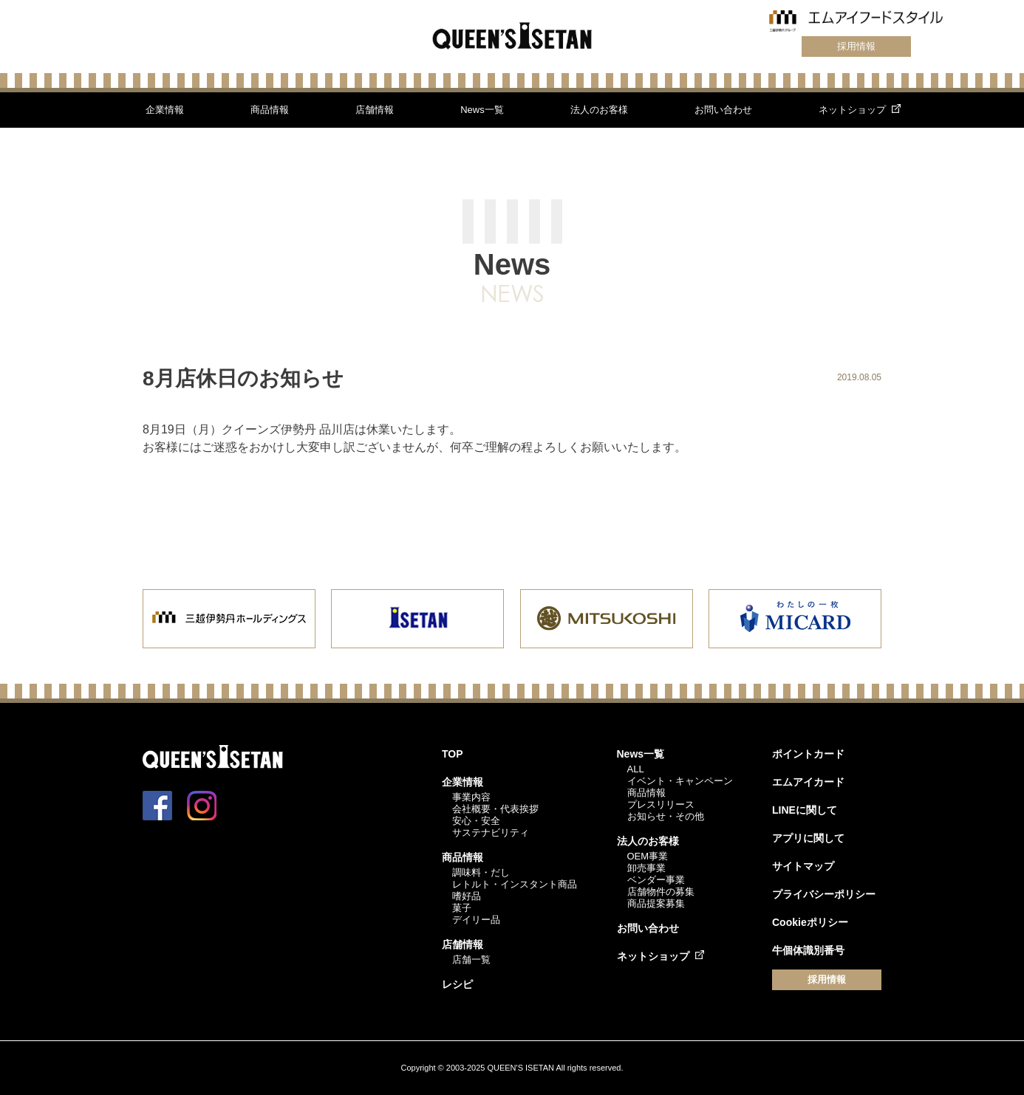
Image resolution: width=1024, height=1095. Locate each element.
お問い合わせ (723, 109)
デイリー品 (476, 919)
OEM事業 (648, 856)
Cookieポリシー (810, 922)
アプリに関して (808, 838)
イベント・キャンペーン (680, 780)
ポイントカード (808, 754)
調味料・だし (481, 872)
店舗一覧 (471, 959)
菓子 (461, 907)
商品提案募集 (656, 903)
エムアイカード (808, 782)
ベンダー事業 (656, 879)
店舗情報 (374, 109)
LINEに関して (804, 810)
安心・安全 (476, 820)
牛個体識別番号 (808, 950)
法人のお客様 (599, 109)
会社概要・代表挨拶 (495, 808)
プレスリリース (660, 804)
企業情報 (165, 109)
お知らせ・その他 (665, 816)
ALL (635, 769)
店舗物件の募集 (660, 891)
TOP (452, 754)
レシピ (457, 984)
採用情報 (856, 46)
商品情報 (269, 109)
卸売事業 (646, 867)
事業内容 (471, 797)
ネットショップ (852, 109)
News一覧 (482, 109)
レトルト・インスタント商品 (514, 884)
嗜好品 (466, 896)
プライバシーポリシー (823, 894)
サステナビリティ (490, 832)
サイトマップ (803, 866)
